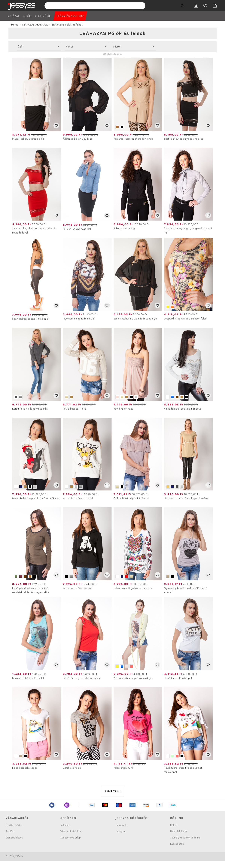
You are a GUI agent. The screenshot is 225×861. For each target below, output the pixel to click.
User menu (196, 6)
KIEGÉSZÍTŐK (43, 16)
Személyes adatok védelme (185, 837)
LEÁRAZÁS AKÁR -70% (70, 16)
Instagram (67, 805)
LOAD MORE (112, 791)
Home (14, 24)
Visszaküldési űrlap (71, 831)
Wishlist (205, 6)
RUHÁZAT (13, 16)
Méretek (65, 825)
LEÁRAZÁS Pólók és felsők (67, 24)
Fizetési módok (14, 825)
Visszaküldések (14, 837)
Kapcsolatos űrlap (70, 837)
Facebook (52, 805)
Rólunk (174, 825)
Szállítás (10, 831)
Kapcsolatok (177, 844)
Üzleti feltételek (178, 831)
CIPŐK (27, 16)
